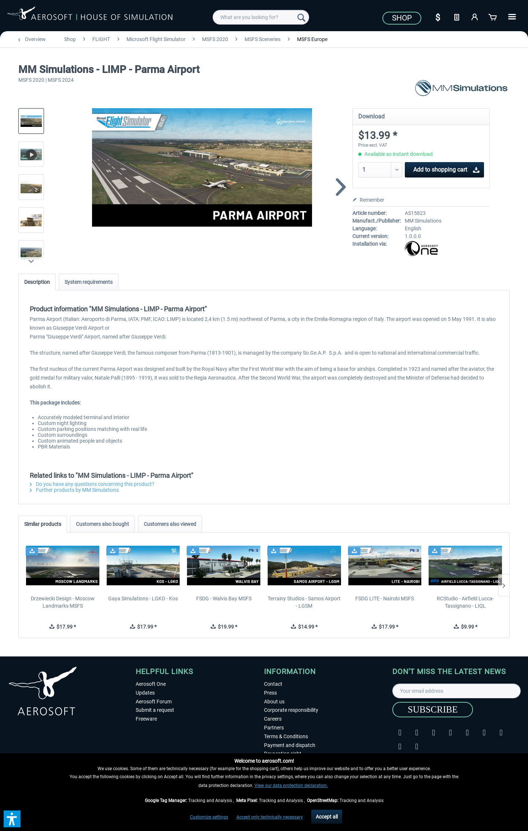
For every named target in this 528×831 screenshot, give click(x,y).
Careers (273, 719)
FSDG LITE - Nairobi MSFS (384, 598)
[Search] (301, 17)
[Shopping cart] (493, 16)
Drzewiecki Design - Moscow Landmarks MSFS (63, 602)
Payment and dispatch (289, 745)
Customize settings (209, 817)
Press (270, 693)
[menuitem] (261, 17)
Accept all (327, 817)
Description (37, 282)
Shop (402, 18)
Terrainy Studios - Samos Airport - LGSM (304, 602)
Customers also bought (102, 524)
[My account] (474, 16)
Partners (274, 728)
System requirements (89, 282)
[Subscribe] (432, 709)
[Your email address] (456, 691)
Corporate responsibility (291, 710)
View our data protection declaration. (291, 785)
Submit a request (155, 710)
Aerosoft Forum (154, 701)
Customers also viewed (170, 524)
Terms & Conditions (286, 736)
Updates (145, 693)
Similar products (42, 524)
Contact (273, 684)
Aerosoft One (151, 684)
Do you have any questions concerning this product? (92, 484)
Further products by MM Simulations (74, 490)
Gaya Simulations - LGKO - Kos (143, 598)
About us (274, 701)
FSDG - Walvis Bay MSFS (224, 598)
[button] (12, 818)
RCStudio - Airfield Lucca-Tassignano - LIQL (465, 602)
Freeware (146, 719)
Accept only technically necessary (269, 817)
